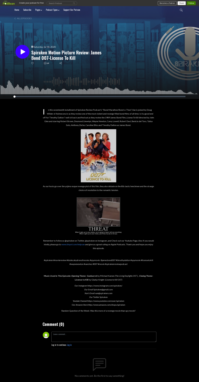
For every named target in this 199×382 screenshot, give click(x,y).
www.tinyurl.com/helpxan (73, 244)
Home (16, 9)
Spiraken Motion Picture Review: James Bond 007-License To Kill (66, 55)
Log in (69, 344)
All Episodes (23, 18)
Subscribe (27, 9)
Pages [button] (37, 9)
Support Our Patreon (71, 9)
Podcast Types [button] (52, 9)
